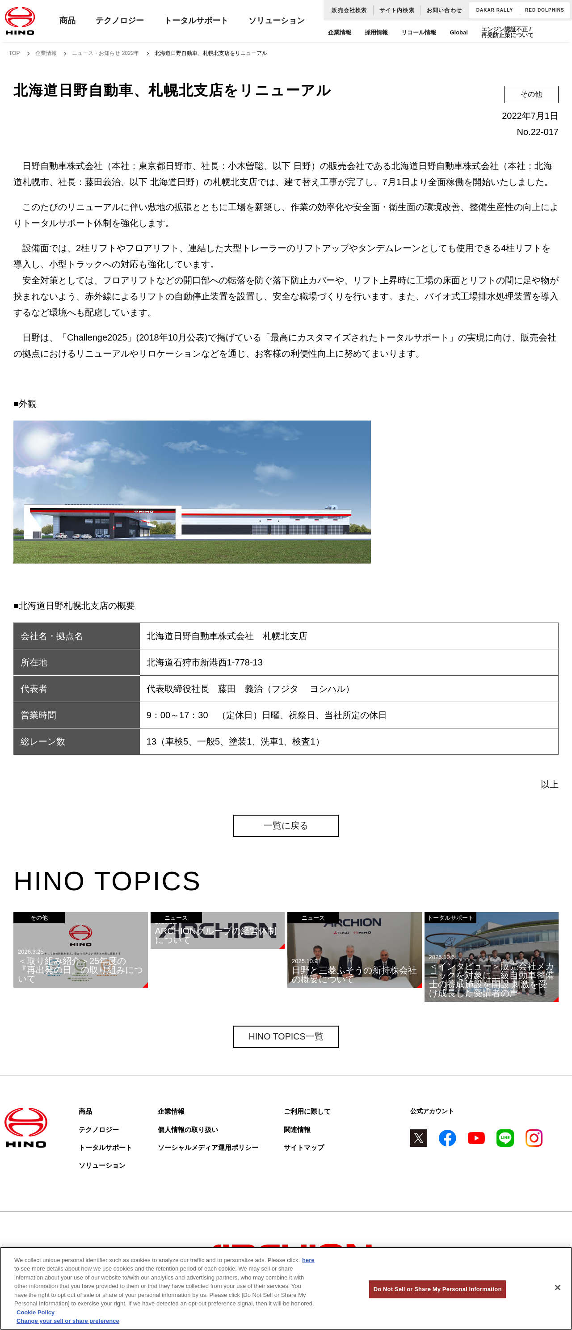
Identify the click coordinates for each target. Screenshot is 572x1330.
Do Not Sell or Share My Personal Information (438, 1289)
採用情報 (376, 32)
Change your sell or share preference (68, 1320)
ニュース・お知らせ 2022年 (105, 53)
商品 (67, 20)
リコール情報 (418, 32)
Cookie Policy (36, 1312)
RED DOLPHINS (544, 10)
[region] (286, 1288)
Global (458, 32)
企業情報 (339, 32)
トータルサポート (196, 20)
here (308, 1260)
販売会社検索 (349, 10)
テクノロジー (120, 20)
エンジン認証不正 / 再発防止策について (507, 32)
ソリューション (276, 20)
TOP (14, 53)
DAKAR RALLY (494, 10)
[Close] (558, 1287)
